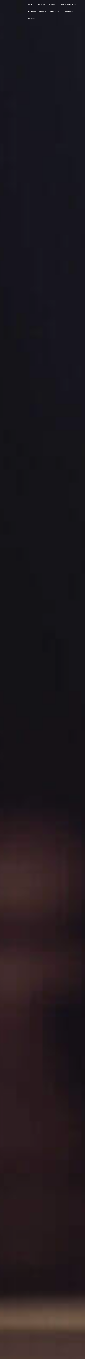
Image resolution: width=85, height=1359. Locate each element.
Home (30, 5)
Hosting (42, 12)
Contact (32, 19)
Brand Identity (67, 5)
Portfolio (54, 12)
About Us (41, 5)
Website (52, 5)
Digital (31, 12)
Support (67, 12)
